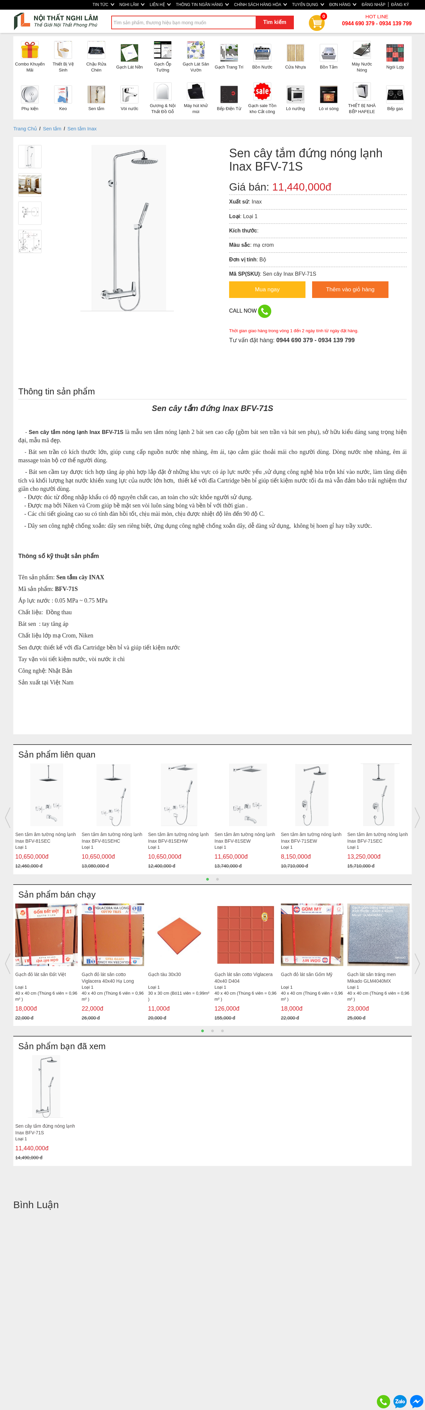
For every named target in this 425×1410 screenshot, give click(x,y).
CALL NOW (250, 311)
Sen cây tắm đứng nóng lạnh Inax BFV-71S (45, 1129)
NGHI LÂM (132, 4)
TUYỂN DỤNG (308, 4)
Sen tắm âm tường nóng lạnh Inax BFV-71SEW (311, 838)
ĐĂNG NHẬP (373, 4)
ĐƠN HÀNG (343, 4)
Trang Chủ (25, 128)
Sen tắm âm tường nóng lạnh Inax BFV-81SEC (45, 838)
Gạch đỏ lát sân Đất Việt (40, 974)
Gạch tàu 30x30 (164, 974)
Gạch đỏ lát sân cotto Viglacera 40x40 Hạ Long (108, 978)
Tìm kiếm (274, 22)
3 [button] (222, 1031)
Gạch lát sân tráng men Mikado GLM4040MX (371, 978)
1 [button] (207, 879)
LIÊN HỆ (160, 4)
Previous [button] (7, 817)
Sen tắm (52, 128)
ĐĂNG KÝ (400, 4)
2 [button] (217, 879)
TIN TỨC (103, 4)
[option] (46, 818)
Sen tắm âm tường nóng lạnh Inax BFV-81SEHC (112, 838)
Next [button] (417, 817)
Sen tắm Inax (82, 128)
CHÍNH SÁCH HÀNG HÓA (260, 4)
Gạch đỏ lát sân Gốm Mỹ (306, 974)
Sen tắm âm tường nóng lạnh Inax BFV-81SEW (244, 838)
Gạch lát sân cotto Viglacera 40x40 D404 (243, 978)
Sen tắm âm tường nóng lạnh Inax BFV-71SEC (377, 838)
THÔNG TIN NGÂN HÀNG (202, 4)
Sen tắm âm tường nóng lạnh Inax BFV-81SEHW (178, 838)
